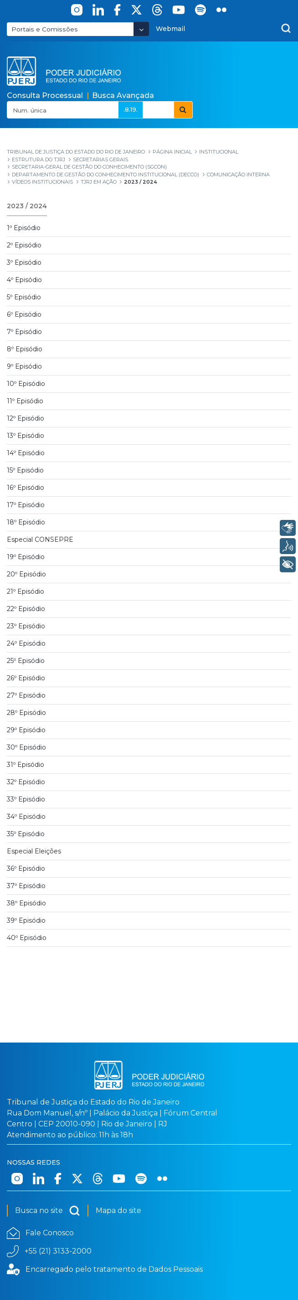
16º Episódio (25, 487)
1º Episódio (24, 228)
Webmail (170, 28)
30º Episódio (26, 747)
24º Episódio (26, 643)
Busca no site (47, 1211)
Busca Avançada (123, 95)
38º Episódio (26, 903)
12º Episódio (25, 418)
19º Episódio (26, 557)
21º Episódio (25, 591)
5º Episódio (24, 297)
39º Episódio (26, 920)
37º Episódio (26, 886)
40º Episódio (26, 938)
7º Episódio (24, 332)
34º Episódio (26, 816)
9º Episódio (24, 366)
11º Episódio (25, 401)
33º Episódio (26, 799)
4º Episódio (24, 280)
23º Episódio (26, 626)
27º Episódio (26, 695)
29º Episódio (26, 730)
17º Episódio (26, 505)
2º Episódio (24, 245)
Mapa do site (118, 1210)
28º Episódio (26, 713)
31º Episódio (25, 764)
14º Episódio (26, 453)
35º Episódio (26, 834)
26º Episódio (26, 678)
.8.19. (130, 109)
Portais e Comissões (44, 29)
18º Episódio (26, 522)
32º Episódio (26, 782)
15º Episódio (25, 470)
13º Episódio (25, 436)
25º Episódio (26, 661)
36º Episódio (26, 868)
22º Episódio (26, 609)
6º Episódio (24, 314)
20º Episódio (26, 574)
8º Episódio (24, 349)
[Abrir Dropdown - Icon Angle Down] (141, 29)
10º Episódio (26, 384)
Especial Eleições (34, 851)
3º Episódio (24, 262)
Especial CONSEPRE (40, 539)
